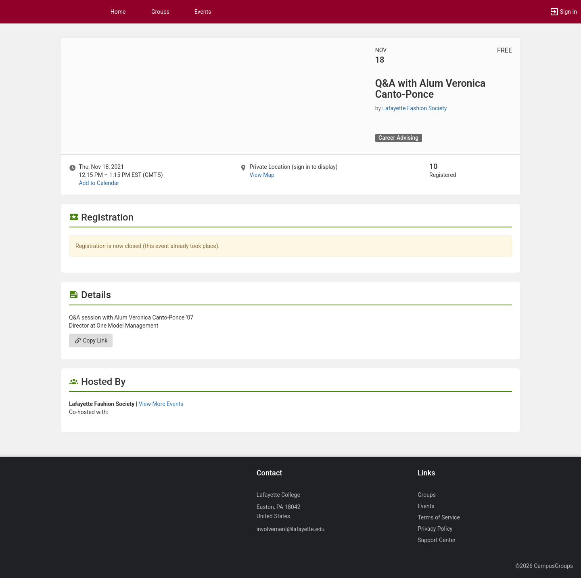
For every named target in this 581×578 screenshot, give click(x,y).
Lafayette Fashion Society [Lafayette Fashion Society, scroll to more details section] (414, 108)
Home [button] (118, 11)
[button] (563, 11)
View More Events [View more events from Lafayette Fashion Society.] (161, 404)
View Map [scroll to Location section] (261, 175)
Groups (160, 11)
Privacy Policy (435, 528)
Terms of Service (439, 517)
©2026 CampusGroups (544, 566)
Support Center (437, 540)
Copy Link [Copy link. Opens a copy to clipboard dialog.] (90, 340)
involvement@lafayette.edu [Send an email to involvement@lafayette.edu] (291, 529)
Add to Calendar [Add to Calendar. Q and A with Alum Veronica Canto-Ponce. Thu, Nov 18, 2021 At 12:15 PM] (99, 183)
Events (202, 11)
